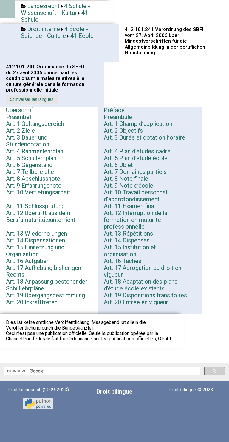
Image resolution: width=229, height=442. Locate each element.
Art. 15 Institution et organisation (130, 251)
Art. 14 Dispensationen (35, 240)
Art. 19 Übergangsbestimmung (45, 295)
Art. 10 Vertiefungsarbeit (38, 192)
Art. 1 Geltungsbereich (35, 123)
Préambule (118, 116)
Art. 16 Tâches (122, 261)
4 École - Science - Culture (54, 32)
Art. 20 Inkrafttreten (32, 302)
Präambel (18, 116)
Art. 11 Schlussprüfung (35, 206)
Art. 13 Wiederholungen (36, 233)
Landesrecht (43, 6)
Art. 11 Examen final (130, 206)
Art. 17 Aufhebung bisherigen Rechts (43, 271)
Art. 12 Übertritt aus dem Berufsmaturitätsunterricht (40, 216)
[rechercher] (101, 371)
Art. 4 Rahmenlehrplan (34, 151)
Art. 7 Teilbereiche (30, 171)
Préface (114, 110)
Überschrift (20, 110)
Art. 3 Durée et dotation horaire (144, 137)
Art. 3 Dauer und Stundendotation (27, 141)
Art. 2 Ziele (20, 130)
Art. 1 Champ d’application (138, 123)
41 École (82, 35)
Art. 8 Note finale (126, 178)
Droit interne (43, 29)
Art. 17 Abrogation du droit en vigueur (142, 271)
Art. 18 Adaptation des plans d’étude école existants (140, 285)
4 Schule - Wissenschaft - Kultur (55, 9)
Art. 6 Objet (118, 165)
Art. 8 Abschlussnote (33, 178)
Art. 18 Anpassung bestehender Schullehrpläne (46, 285)
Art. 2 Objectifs (123, 130)
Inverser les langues (31, 99)
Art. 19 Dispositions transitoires (145, 295)
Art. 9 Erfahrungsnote (33, 185)
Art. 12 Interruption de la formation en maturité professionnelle (135, 219)
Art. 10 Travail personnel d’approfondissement (135, 196)
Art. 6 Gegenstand (29, 165)
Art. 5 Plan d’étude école (136, 158)
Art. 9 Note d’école (128, 185)
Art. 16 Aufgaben (27, 261)
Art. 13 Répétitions (128, 233)
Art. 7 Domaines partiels (135, 171)
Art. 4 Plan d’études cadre (137, 151)
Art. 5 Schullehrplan (31, 158)
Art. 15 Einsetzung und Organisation (35, 251)
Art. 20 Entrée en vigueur (136, 302)
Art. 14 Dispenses (127, 240)
